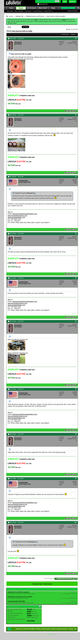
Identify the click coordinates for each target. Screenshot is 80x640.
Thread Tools (65, 34)
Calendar (20, 11)
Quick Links (47, 11)
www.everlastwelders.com (16, 217)
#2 (76, 115)
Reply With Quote (70, 111)
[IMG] (29, 613)
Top (76, 578)
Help (64, 1)
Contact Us (18, 628)
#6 (76, 321)
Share (9, 27)
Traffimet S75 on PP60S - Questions (18, 592)
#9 (76, 478)
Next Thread (48, 584)
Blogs (53, 8)
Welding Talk (19, 16)
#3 (76, 176)
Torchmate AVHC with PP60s (16, 601)
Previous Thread (38, 584)
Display (73, 34)
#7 (76, 389)
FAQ (15, 11)
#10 (76, 522)
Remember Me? (42, 4)
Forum (21, 8)
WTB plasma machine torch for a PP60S (20, 596)
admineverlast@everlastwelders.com (24, 214)
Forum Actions (38, 11)
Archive (71, 628)
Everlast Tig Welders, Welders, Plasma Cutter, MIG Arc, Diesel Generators (45, 628)
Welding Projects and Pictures (35, 16)
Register (72, 1)
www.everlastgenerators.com (17, 215)
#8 (76, 434)
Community (28, 11)
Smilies (29, 611)
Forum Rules (31, 621)
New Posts (10, 11)
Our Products (31, 8)
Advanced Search (73, 11)
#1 (76, 38)
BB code (29, 609)
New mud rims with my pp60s (22, 31)
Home (11, 8)
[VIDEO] (29, 615)
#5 (76, 278)
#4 (76, 233)
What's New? (43, 8)
